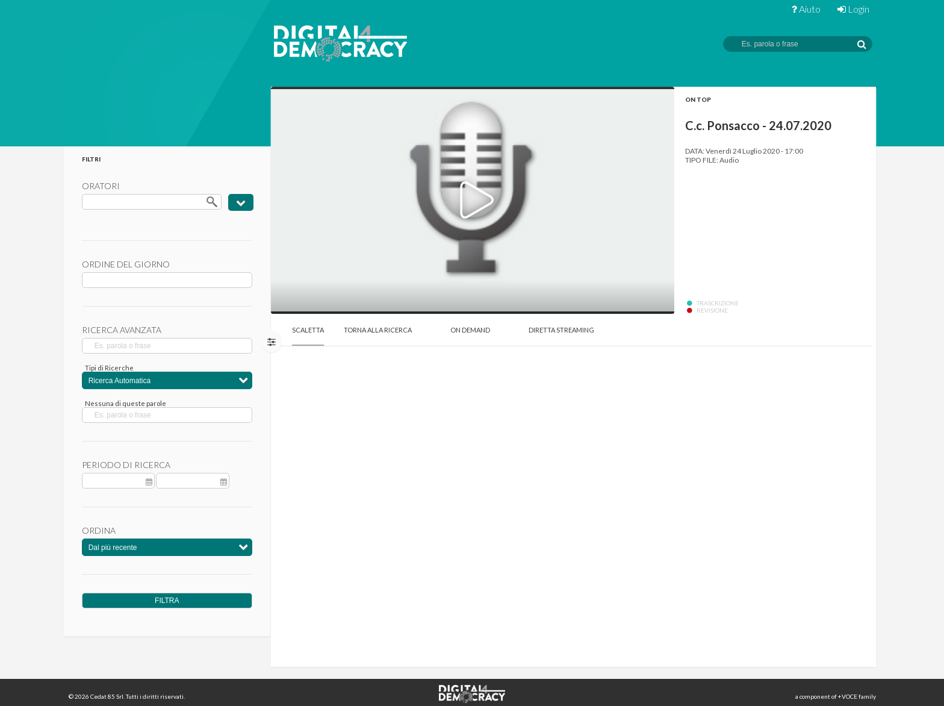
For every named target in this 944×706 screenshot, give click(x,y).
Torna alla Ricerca (378, 330)
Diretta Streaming (561, 330)
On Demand (470, 330)
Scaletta (308, 330)
